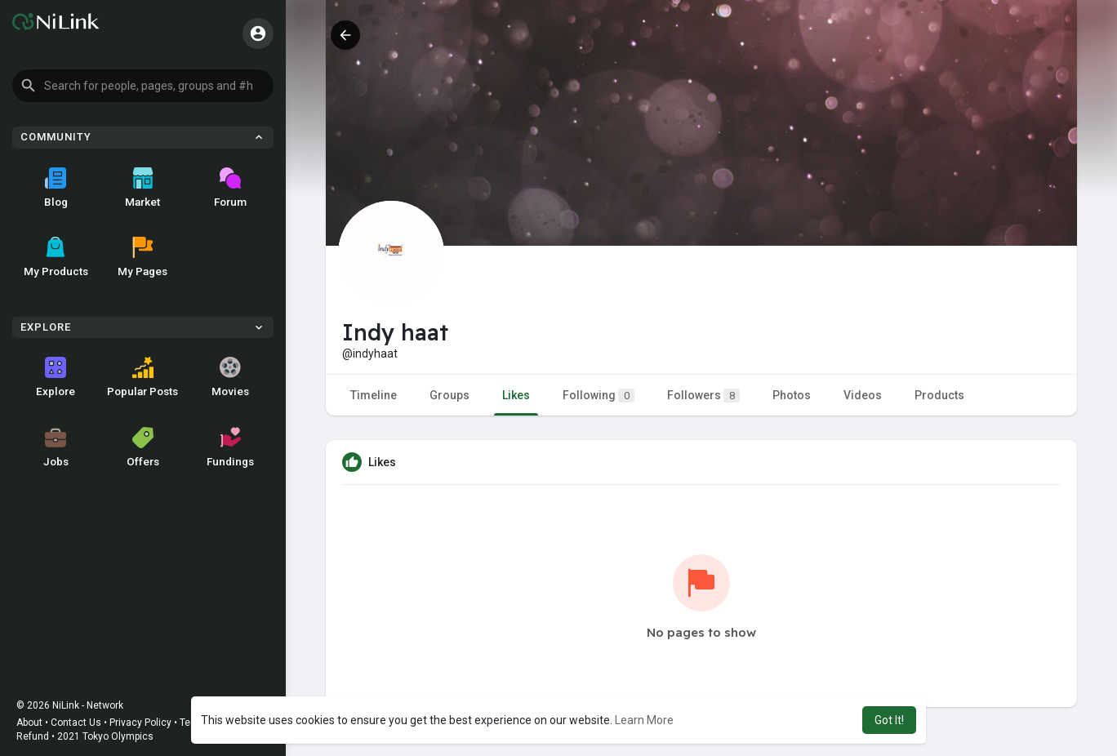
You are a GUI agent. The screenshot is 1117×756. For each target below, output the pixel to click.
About (29, 722)
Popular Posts (142, 377)
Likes (516, 395)
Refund (32, 736)
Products (939, 395)
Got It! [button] (889, 720)
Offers (143, 447)
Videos (862, 395)
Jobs (56, 447)
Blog (56, 187)
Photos (791, 395)
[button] (143, 85)
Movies (230, 377)
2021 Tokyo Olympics (105, 736)
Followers (703, 395)
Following (598, 395)
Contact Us (76, 722)
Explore (55, 377)
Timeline (373, 395)
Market (142, 187)
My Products (56, 257)
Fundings (230, 447)
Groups (449, 395)
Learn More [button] (644, 720)
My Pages (142, 257)
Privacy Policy (140, 722)
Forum (230, 187)
